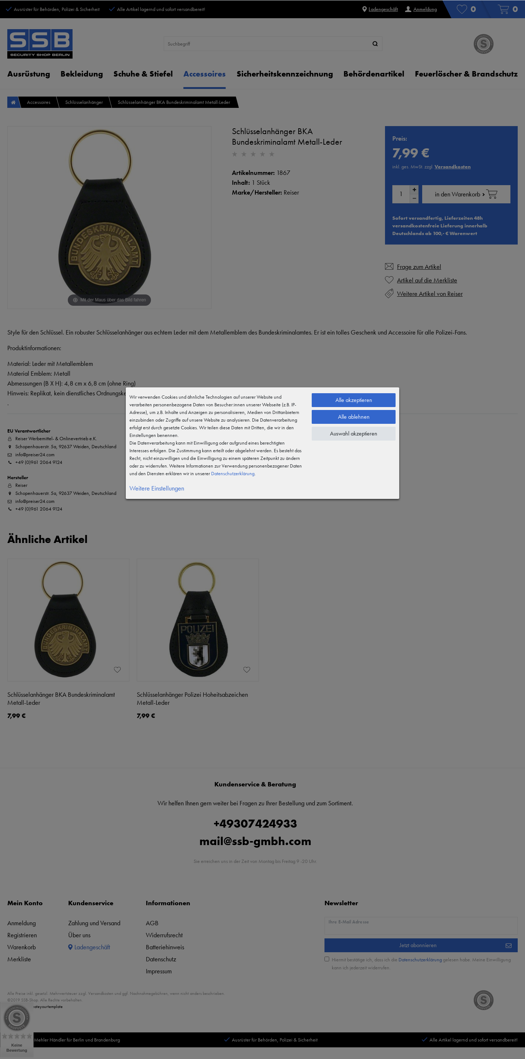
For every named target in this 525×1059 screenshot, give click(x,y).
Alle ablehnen (354, 417)
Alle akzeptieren (353, 400)
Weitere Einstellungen (156, 488)
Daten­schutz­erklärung (232, 473)
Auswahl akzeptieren (353, 433)
